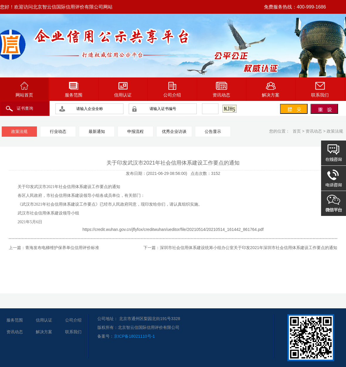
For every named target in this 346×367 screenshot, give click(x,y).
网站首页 (24, 89)
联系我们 (320, 89)
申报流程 (135, 131)
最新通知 (97, 131)
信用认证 (123, 89)
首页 (297, 131)
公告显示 (213, 131)
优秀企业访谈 (174, 131)
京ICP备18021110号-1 (134, 336)
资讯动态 (221, 89)
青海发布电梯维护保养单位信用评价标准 (62, 247)
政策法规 (335, 131)
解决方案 (270, 89)
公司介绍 (172, 89)
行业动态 (58, 131)
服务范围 (73, 89)
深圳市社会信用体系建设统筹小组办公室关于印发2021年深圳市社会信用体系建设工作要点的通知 (248, 247)
